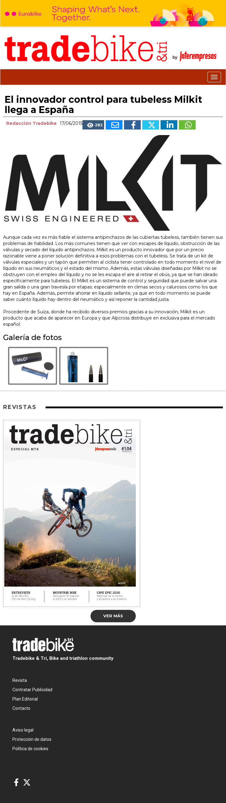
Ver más (113, 615)
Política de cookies (30, 748)
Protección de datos (31, 739)
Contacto (21, 708)
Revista (19, 680)
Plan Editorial (25, 698)
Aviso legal (22, 730)
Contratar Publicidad (32, 689)
